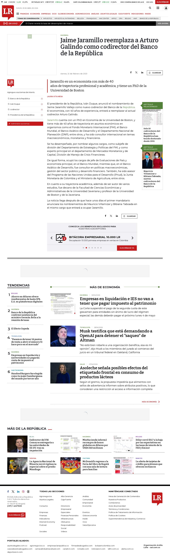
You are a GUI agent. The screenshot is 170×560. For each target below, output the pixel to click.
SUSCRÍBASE (163, 2)
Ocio (85, 522)
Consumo (43, 506)
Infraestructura (67, 519)
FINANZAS (24, 14)
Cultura (86, 458)
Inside (85, 519)
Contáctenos (114, 503)
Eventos (86, 512)
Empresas (43, 512)
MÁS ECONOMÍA (149, 402)
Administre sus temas (19, 124)
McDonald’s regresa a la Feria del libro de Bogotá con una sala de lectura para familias (96, 465)
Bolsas (128, 18)
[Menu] (18, 13)
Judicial (32, 458)
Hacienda (15, 309)
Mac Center (104, 18)
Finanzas (43, 515)
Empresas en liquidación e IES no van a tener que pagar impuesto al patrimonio (118, 301)
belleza (80, 18)
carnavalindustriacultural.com (47, 549)
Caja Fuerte (66, 499)
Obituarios (65, 522)
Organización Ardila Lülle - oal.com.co (153, 546)
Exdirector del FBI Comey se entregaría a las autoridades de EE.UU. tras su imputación (41, 445)
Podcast (43, 525)
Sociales (43, 531)
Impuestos (47, 18)
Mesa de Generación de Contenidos (124, 496)
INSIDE (148, 14)
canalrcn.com (69, 549)
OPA (120, 18)
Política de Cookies (117, 515)
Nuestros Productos (117, 499)
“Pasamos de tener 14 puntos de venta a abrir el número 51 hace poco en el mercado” (26, 342)
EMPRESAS (46, 14)
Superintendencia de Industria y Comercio (127, 519)
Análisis (86, 496)
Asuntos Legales (46, 499)
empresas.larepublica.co (58, 546)
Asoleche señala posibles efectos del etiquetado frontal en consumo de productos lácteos (114, 372)
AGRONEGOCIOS (82, 14)
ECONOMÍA (35, 14)
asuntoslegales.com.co (17, 546)
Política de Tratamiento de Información (125, 512)
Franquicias (91, 18)
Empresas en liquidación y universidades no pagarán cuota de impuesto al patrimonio (25, 359)
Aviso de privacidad (117, 506)
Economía (87, 506)
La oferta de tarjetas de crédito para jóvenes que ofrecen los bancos (149, 464)
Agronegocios (45, 496)
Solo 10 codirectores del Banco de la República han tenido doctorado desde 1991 (152, 134)
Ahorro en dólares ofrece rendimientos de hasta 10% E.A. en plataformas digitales (26, 299)
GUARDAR (155, 73)
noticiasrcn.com (98, 549)
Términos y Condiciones (119, 509)
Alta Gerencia (67, 496)
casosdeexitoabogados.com (19, 549)
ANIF (135, 18)
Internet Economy (47, 522)
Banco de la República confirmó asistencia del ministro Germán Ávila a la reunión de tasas (26, 316)
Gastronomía (17, 370)
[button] (50, 238)
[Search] (150, 8)
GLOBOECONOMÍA (66, 14)
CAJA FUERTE (124, 14)
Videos (64, 531)
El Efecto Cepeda (20, 328)
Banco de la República (149, 18)
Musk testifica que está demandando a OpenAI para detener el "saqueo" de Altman (116, 336)
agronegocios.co (37, 546)
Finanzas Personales (69, 515)
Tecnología (16, 336)
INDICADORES (137, 14)
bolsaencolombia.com (105, 546)
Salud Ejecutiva (89, 525)
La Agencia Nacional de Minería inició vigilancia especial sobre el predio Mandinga (42, 465)
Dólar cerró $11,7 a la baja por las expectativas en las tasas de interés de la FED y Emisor (149, 444)
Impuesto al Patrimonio (65, 18)
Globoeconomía (90, 515)
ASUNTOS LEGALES (108, 14)
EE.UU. (31, 437)
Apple (114, 18)
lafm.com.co (113, 549)
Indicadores (44, 519)
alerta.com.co (127, 549)
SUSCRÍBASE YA (127, 248)
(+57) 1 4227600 (14, 506)
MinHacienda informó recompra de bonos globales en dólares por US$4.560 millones (95, 444)
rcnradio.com (83, 549)
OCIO (54, 14)
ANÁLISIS (95, 14)
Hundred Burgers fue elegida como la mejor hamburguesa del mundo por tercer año (26, 376)
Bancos (139, 458)
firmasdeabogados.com (81, 546)
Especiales (65, 512)
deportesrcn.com (15, 552)
